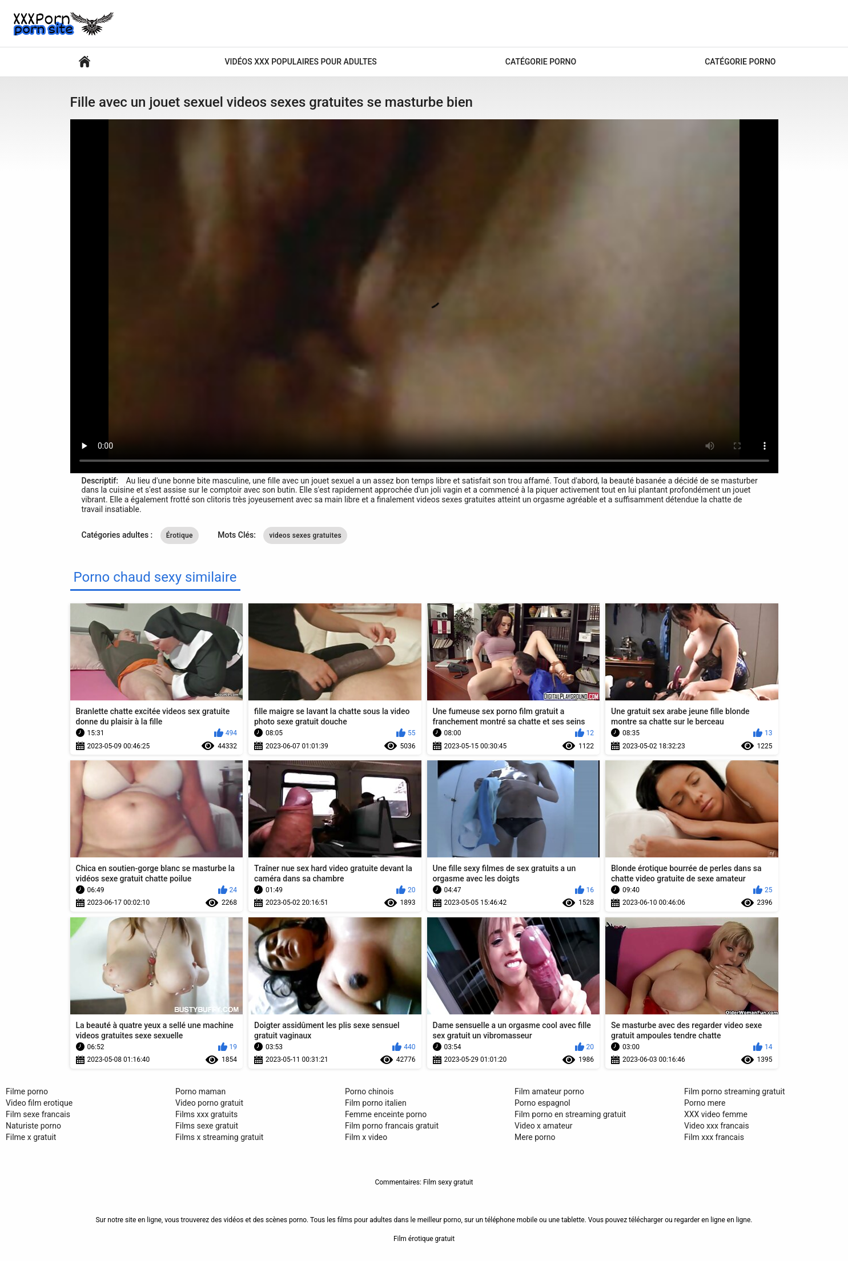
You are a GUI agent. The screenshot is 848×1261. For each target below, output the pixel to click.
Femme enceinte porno (386, 1114)
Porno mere (704, 1102)
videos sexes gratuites (305, 535)
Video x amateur (544, 1125)
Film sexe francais (38, 1114)
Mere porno (535, 1137)
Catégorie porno (540, 61)
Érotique (179, 535)
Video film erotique (39, 1102)
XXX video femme (715, 1114)
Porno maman (200, 1091)
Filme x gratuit (31, 1137)
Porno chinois (369, 1091)
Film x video (366, 1137)
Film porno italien (376, 1102)
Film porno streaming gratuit (734, 1091)
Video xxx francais (716, 1125)
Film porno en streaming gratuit (570, 1114)
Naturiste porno (33, 1125)
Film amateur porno (549, 1091)
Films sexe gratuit (206, 1125)
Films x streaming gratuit (219, 1137)
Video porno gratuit (209, 1102)
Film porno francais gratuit (392, 1125)
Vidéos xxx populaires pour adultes (301, 61)
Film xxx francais (714, 1137)
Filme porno (27, 1091)
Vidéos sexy (84, 61)
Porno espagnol (542, 1102)
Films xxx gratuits (206, 1114)
